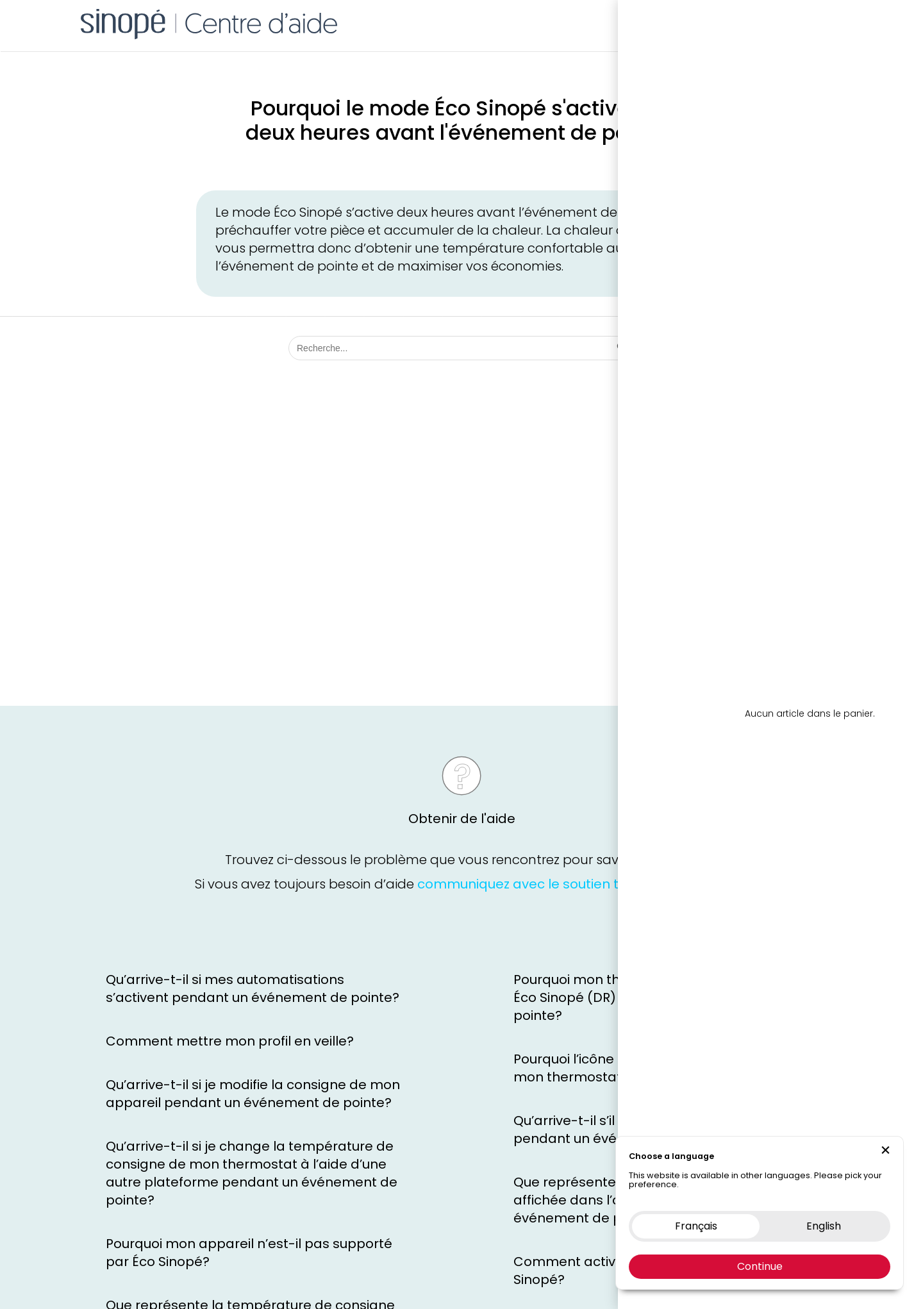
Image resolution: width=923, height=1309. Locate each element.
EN (850, 22)
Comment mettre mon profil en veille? (230, 1041)
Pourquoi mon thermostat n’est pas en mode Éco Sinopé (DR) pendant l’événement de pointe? (659, 997)
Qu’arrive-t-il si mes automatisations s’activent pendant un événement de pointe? (252, 988)
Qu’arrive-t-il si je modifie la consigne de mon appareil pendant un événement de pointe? (253, 1094)
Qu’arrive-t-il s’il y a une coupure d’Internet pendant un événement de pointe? (650, 1129)
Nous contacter (770, 22)
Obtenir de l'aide (461, 824)
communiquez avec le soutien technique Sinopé (571, 890)
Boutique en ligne (674, 22)
